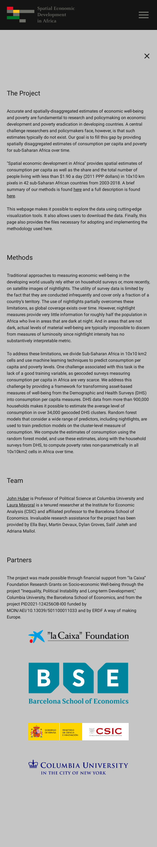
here (77, 189)
